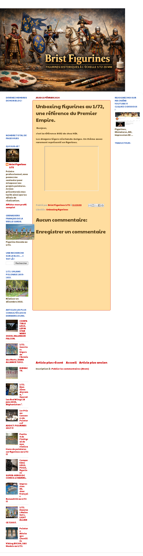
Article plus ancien (93, 362)
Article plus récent (49, 362)
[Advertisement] (71, 335)
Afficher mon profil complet (16, 206)
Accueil (71, 362)
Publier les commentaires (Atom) (70, 368)
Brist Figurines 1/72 (17, 166)
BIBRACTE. (23, 369)
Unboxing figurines (57, 209)
